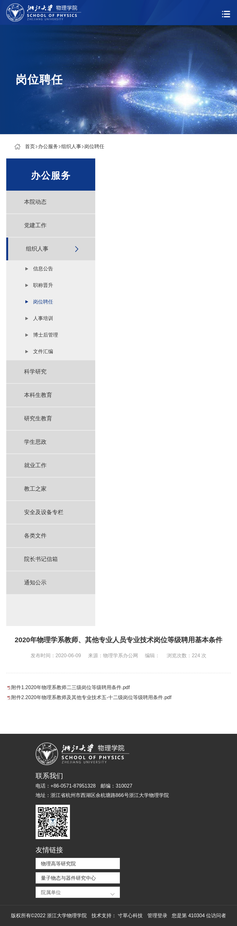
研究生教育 (38, 418)
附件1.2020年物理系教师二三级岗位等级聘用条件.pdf (70, 687)
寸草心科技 (130, 915)
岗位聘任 (94, 146)
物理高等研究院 (58, 863)
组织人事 (71, 146)
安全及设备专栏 (43, 512)
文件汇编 (43, 351)
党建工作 (35, 225)
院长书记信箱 (41, 559)
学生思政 (35, 442)
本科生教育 (38, 395)
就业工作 (35, 465)
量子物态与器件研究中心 (68, 878)
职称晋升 (43, 285)
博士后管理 (45, 335)
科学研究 (35, 371)
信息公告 (43, 268)
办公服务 (48, 146)
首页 (30, 146)
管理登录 (157, 915)
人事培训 (43, 318)
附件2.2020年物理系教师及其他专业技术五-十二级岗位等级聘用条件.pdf (91, 697)
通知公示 (35, 582)
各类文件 (35, 536)
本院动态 (35, 202)
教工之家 (35, 489)
